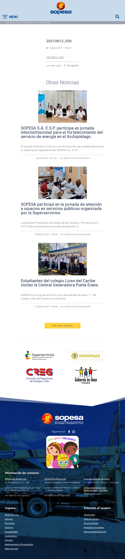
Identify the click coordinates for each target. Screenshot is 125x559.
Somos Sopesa (12, 515)
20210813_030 (55, 57)
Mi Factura (10, 523)
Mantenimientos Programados (19, 544)
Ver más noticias (62, 325)
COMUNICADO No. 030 (29, 23)
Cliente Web (89, 515)
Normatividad (11, 532)
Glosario (9, 540)
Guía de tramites (91, 519)
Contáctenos (11, 536)
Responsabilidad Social (95, 532)
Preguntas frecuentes (94, 527)
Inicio (17, 23)
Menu (13, 17)
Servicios (9, 527)
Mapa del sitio (11, 548)
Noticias (9, 519)
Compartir (72, 65)
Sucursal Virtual (91, 523)
